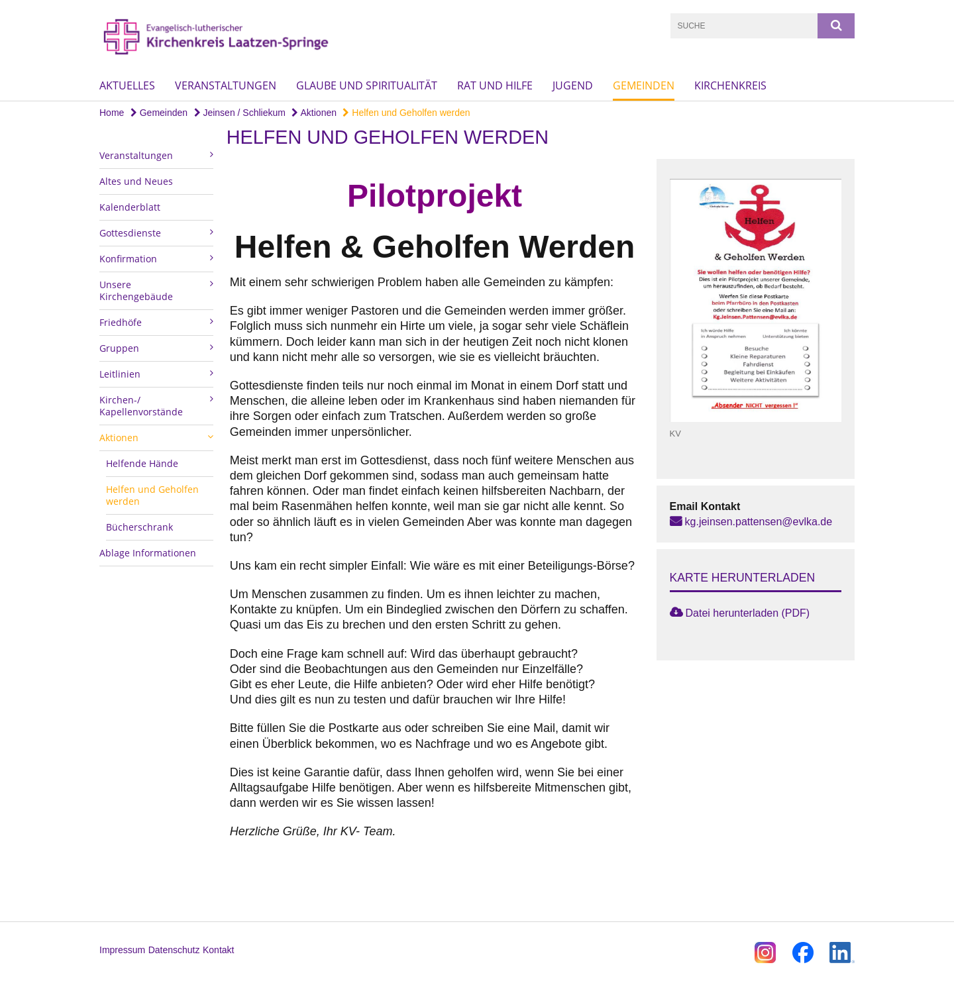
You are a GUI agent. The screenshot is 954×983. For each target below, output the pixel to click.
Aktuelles (127, 85)
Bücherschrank (139, 527)
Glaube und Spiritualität (366, 85)
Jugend (573, 85)
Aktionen (314, 112)
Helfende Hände (142, 463)
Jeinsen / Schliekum (240, 112)
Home (111, 112)
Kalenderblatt (129, 207)
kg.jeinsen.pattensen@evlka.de (759, 521)
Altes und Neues (136, 181)
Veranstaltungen (225, 85)
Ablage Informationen (147, 552)
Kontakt (218, 950)
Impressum (122, 950)
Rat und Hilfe (495, 85)
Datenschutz (174, 950)
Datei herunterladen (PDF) (748, 613)
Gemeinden (643, 85)
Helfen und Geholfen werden (406, 112)
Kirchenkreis (730, 85)
